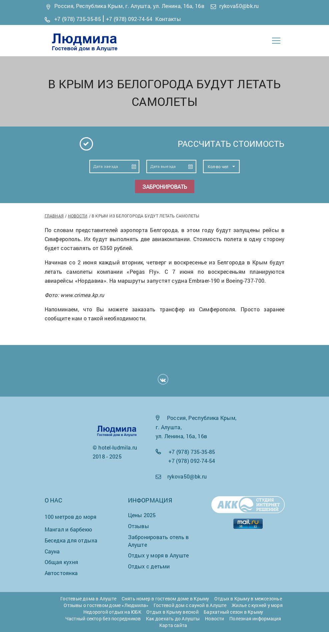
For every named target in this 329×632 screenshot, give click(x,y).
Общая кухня (61, 561)
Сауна (52, 551)
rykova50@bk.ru (239, 5)
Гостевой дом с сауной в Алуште (190, 605)
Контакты (168, 18)
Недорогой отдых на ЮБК (112, 612)
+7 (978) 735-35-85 (77, 18)
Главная (54, 215)
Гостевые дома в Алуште (88, 598)
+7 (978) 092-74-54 (129, 18)
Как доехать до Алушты (173, 618)
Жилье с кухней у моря (257, 605)
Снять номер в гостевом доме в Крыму (165, 598)
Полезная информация (255, 618)
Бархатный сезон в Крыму (233, 612)
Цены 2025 (142, 514)
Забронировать (164, 186)
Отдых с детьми (149, 566)
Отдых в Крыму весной (172, 612)
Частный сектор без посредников (103, 618)
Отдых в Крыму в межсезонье (248, 598)
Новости (78, 215)
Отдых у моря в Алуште (158, 555)
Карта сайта (173, 625)
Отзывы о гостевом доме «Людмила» (106, 605)
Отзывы (138, 525)
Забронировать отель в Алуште (158, 540)
